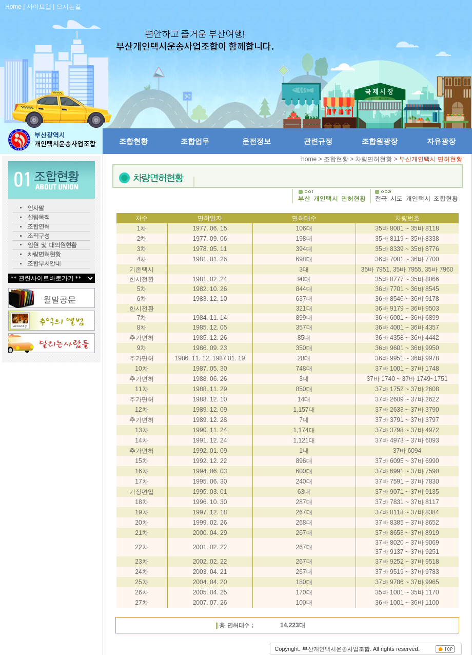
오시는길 (68, 6)
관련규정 (318, 141)
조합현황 (133, 141)
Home (13, 6)
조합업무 (195, 141)
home (309, 159)
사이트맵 (39, 6)
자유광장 (441, 141)
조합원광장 (380, 141)
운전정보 (256, 141)
